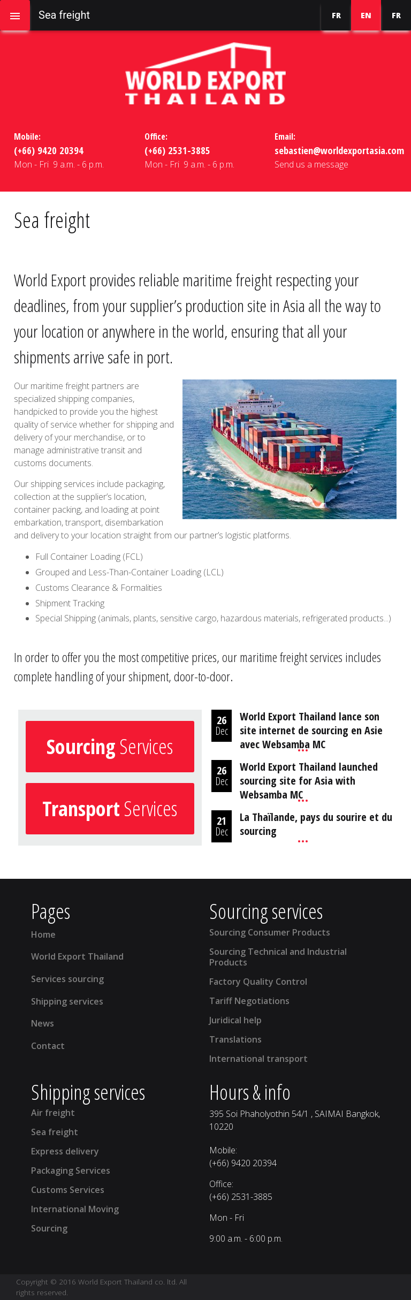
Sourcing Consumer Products (269, 932)
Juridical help (235, 1020)
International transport (258, 1058)
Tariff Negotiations (249, 1000)
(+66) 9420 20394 (48, 150)
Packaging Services (70, 1170)
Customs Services (67, 1189)
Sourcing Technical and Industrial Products (278, 957)
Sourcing (49, 1228)
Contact (48, 1046)
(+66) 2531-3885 (177, 150)
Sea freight (54, 1132)
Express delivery (65, 1151)
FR (336, 15)
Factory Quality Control (258, 981)
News (42, 1023)
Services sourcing (67, 979)
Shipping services (67, 1001)
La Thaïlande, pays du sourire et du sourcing (316, 824)
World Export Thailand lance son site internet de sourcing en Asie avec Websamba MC (311, 730)
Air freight (53, 1112)
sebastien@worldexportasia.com (339, 150)
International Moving (75, 1209)
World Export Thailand (77, 956)
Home (43, 934)
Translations (235, 1039)
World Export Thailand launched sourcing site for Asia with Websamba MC (309, 780)
